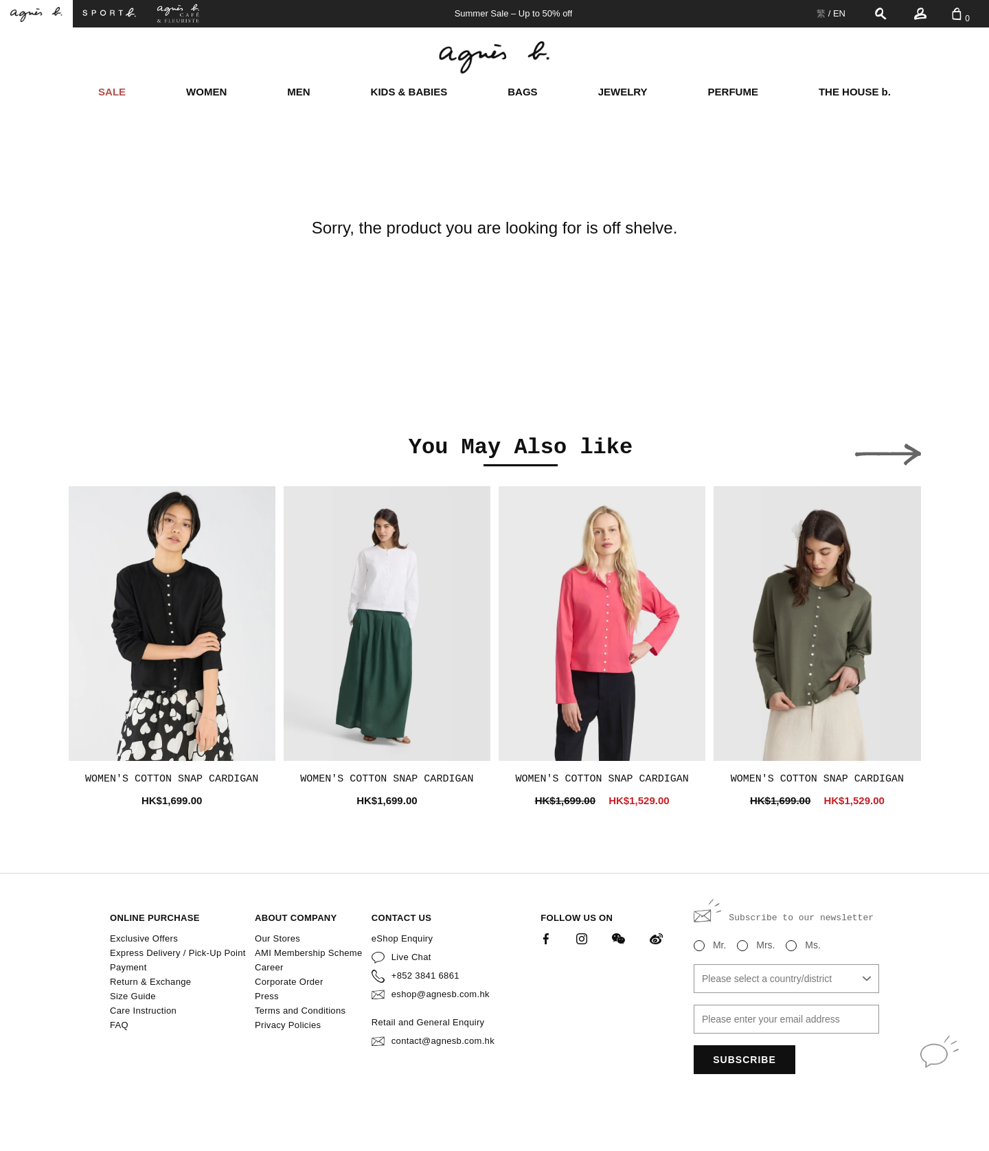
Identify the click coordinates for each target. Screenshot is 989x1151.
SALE (112, 92)
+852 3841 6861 (425, 975)
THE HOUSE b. (855, 92)
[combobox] (786, 978)
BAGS (522, 92)
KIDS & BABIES (409, 92)
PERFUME (733, 92)
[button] (102, 450)
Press (267, 996)
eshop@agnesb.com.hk (440, 994)
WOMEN (206, 92)
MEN (298, 92)
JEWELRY (623, 92)
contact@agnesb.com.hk (442, 1041)
